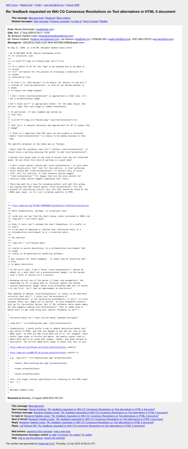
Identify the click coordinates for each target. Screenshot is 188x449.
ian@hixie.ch (82, 39)
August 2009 (72, 5)
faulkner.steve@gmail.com (45, 39)
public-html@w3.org (119, 39)
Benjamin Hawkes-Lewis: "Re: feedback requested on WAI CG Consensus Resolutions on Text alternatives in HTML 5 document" (101, 412)
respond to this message (39, 431)
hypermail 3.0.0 (46, 443)
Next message (41, 21)
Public (38, 5)
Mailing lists (26, 5)
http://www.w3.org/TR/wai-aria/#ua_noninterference (38, 347)
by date (53, 435)
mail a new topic (62, 431)
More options (63, 18)
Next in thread (90, 21)
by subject (75, 435)
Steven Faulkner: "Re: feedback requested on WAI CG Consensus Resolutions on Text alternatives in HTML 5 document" (92, 409)
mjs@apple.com (44, 29)
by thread (63, 435)
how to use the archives (30, 438)
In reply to (76, 21)
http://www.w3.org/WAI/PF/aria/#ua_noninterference (38, 352)
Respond (50, 18)
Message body (36, 18)
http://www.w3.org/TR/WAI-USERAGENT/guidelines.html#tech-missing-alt (50, 205)
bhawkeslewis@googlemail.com (56, 36)
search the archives (55, 438)
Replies (104, 21)
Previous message (60, 21)
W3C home (12, 5)
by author (87, 435)
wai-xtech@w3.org (54, 5)
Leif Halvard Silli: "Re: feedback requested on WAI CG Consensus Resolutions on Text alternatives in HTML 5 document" (82, 426)
